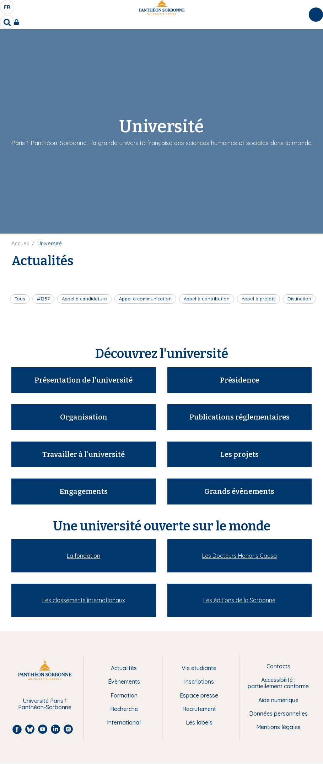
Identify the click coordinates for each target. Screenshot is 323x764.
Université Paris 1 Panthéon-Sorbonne (44, 704)
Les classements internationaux (83, 600)
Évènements (124, 681)
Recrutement (199, 709)
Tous (20, 298)
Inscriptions (199, 681)
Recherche (124, 709)
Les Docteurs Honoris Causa (239, 555)
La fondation (83, 555)
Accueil (20, 243)
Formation (124, 695)
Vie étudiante (199, 668)
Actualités (124, 668)
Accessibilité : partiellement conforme (278, 683)
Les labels (199, 722)
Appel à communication (145, 298)
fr (7, 9)
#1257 (43, 298)
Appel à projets (258, 298)
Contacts (278, 666)
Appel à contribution (207, 298)
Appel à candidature (84, 298)
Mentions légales (278, 727)
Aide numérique (278, 700)
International (124, 722)
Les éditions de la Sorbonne (239, 600)
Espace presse (199, 695)
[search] (7, 22)
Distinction (299, 298)
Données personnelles (278, 713)
